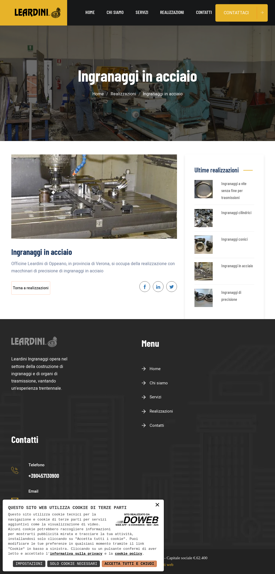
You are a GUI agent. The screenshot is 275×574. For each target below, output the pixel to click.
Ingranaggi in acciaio (237, 265)
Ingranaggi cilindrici (236, 212)
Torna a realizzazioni (31, 288)
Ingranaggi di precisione (231, 296)
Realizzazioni (172, 13)
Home (90, 13)
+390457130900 (43, 475)
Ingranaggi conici (234, 238)
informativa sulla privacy (76, 553)
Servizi (142, 13)
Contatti (204, 13)
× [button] (157, 505)
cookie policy (128, 553)
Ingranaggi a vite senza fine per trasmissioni (234, 190)
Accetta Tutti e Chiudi (129, 563)
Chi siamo (115, 13)
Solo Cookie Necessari (73, 563)
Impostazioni (29, 563)
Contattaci (236, 12)
